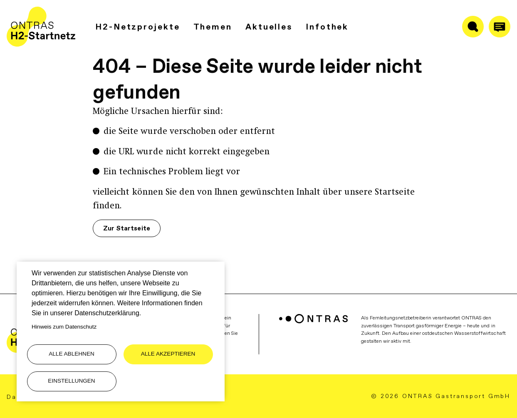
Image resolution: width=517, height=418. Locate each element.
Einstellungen (71, 381)
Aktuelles (268, 27)
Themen (212, 27)
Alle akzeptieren (168, 354)
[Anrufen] (499, 26)
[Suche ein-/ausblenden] (473, 26)
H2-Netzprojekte (137, 27)
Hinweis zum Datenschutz (64, 327)
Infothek (327, 27)
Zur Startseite (126, 228)
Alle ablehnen (71, 354)
